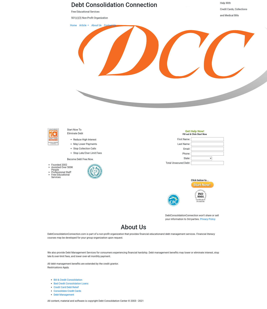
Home (73, 25)
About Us (96, 25)
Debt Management (64, 294)
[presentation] (189, 172)
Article (83, 25)
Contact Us (110, 25)
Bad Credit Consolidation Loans (71, 283)
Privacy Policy (207, 219)
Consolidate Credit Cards (67, 290)
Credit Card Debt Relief (66, 287)
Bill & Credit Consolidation (68, 279)
